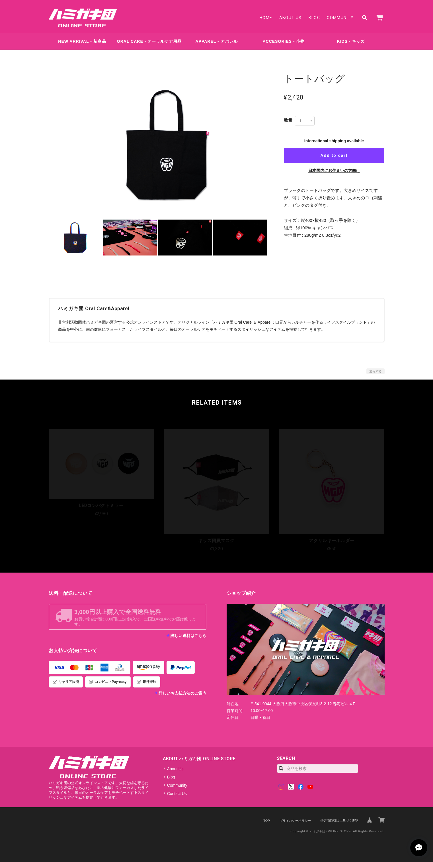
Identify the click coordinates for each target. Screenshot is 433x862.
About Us (290, 17)
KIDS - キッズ (351, 41)
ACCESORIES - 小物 (283, 41)
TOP (266, 820)
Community (340, 17)
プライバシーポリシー (295, 820)
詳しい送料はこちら (188, 635)
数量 (288, 120)
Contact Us (177, 793)
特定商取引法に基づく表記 (339, 820)
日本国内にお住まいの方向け (334, 170)
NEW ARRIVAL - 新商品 (82, 41)
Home (266, 17)
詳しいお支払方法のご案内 (182, 693)
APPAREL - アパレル (216, 41)
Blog (314, 17)
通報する (375, 371)
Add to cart (334, 155)
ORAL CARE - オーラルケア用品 (149, 41)
